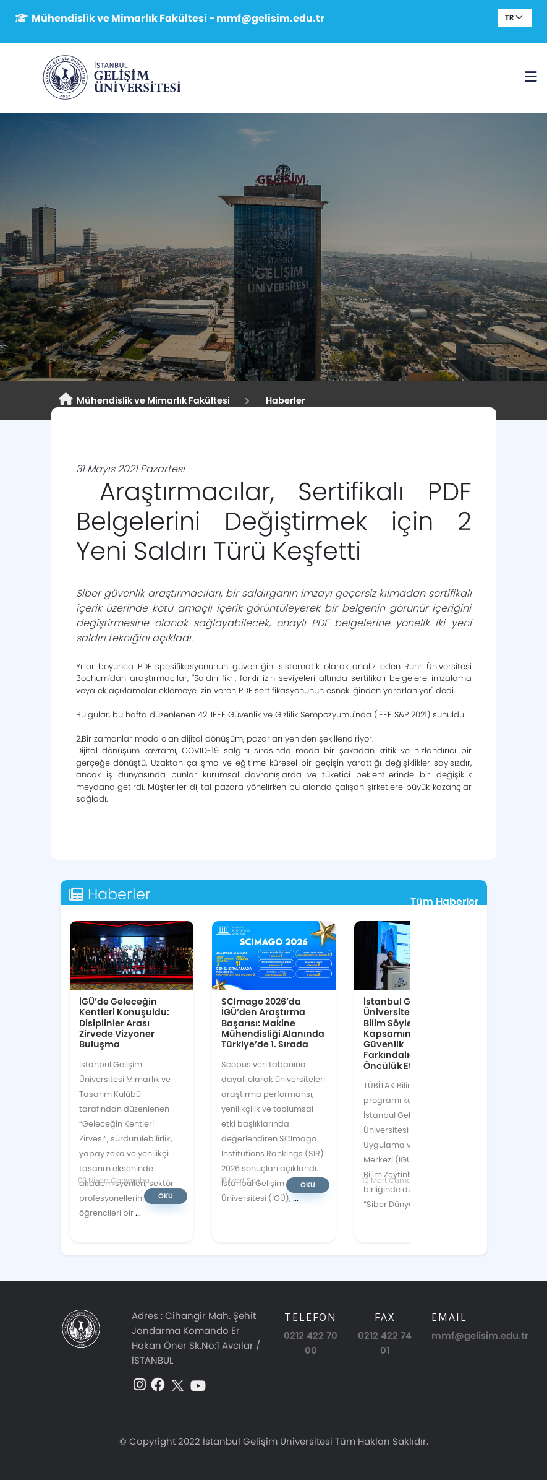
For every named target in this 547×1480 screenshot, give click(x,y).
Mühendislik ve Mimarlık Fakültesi (144, 400)
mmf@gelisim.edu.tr (479, 1335)
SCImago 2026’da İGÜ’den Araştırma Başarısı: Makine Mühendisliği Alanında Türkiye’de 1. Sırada (272, 1022)
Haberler (283, 400)
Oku (165, 1196)
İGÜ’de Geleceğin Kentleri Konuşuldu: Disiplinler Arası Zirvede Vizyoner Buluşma (124, 1022)
